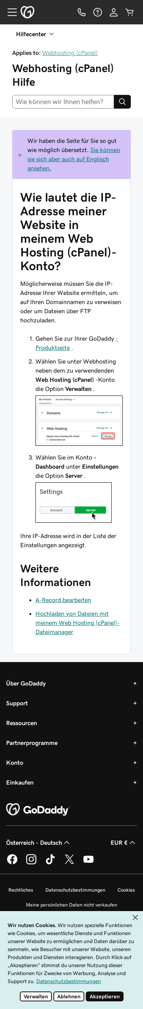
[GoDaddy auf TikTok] (50, 863)
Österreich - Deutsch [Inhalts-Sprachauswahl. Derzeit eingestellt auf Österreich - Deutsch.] (38, 842)
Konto (14, 762)
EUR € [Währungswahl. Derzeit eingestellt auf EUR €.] (124, 842)
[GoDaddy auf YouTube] (88, 863)
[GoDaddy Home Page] (37, 809)
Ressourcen (21, 723)
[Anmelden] (113, 12)
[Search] (122, 102)
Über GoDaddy (26, 683)
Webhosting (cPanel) (70, 53)
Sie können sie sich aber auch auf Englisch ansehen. (73, 159)
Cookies (126, 889)
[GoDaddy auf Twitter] (69, 863)
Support (17, 703)
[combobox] (63, 101)
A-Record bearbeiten (63, 600)
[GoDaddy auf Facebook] (12, 863)
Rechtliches (20, 889)
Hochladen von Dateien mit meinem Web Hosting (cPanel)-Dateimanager (77, 622)
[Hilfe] (97, 12)
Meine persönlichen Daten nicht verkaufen (71, 904)
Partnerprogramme (32, 743)
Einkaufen (20, 782)
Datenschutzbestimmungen (75, 889)
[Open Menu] (9, 12)
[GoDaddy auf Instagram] (31, 863)
